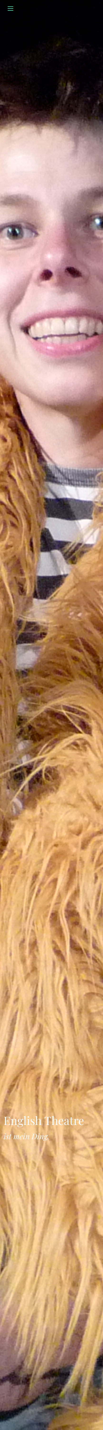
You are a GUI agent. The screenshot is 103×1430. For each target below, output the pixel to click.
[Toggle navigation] (10, 8)
